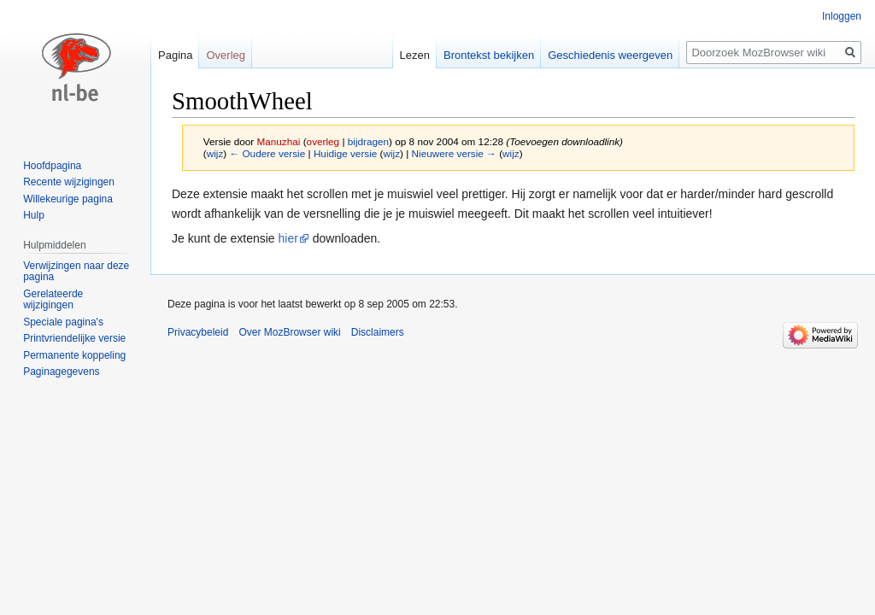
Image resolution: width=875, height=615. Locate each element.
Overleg (225, 55)
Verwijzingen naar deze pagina (76, 272)
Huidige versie (345, 153)
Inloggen (841, 16)
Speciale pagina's (63, 322)
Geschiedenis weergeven (610, 55)
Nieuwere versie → (454, 153)
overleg (323, 141)
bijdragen (368, 141)
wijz (215, 153)
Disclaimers (377, 332)
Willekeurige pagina (68, 199)
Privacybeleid (197, 332)
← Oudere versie (267, 153)
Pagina (175, 55)
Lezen (415, 55)
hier (288, 238)
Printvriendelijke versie (74, 338)
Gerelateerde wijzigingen (53, 300)
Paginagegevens (61, 372)
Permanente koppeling (74, 355)
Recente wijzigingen (69, 182)
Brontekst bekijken (488, 55)
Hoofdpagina (52, 166)
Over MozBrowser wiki (289, 332)
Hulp (33, 215)
